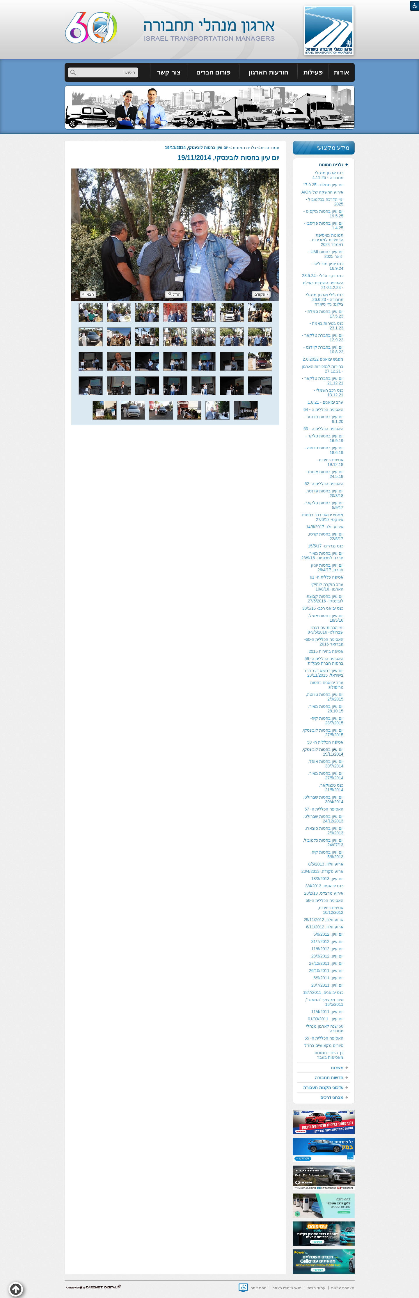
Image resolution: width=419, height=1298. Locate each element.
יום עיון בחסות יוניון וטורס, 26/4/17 (327, 567)
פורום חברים (213, 72)
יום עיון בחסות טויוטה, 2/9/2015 (324, 696)
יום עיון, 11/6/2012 (327, 948)
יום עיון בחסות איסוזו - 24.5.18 (324, 474)
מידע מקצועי (333, 147)
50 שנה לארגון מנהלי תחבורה (324, 1028)
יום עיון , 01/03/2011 (325, 1019)
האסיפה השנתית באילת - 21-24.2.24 (323, 285)
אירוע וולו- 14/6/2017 (324, 526)
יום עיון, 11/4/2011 (327, 1011)
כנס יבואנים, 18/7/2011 (323, 992)
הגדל (174, 294)
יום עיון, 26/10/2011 (326, 970)
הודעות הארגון (268, 72)
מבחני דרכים (331, 1097)
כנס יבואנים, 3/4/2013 (324, 886)
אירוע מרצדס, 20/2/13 (323, 893)
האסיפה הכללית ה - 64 (323, 409)
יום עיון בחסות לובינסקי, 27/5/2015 (322, 732)
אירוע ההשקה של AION (322, 192)
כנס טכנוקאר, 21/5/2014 (331, 787)
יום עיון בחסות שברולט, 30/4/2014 (323, 799)
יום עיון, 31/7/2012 (327, 941)
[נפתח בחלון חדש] (243, 1287)
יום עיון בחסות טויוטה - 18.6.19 (324, 450)
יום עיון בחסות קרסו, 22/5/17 (325, 536)
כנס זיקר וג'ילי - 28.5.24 (322, 275)
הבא (88, 294)
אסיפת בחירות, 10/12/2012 (330, 910)
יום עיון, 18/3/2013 (327, 878)
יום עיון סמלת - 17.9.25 (323, 184)
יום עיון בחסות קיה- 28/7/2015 (326, 720)
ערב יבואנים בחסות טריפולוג (326, 684)
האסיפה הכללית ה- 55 (324, 1038)
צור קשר (168, 72)
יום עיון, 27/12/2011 (326, 963)
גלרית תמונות (244, 147)
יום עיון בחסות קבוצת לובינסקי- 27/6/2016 (325, 598)
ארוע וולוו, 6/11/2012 (324, 927)
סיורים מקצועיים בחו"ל (323, 1045)
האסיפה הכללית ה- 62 (324, 483)
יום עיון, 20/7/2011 (327, 985)
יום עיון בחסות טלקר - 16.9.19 (324, 438)
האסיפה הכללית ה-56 (324, 900)
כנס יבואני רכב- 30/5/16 (322, 608)
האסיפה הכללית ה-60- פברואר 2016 (323, 641)
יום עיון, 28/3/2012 (327, 956)
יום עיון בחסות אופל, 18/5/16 (325, 618)
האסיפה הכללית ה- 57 (324, 809)
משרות (337, 1067)
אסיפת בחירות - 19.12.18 (329, 462)
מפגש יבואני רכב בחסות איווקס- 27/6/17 (322, 517)
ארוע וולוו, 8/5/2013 (325, 864)
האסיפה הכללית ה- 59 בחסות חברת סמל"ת (324, 661)
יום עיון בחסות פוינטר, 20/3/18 (324, 493)
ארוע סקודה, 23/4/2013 (322, 871)
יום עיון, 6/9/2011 (328, 978)
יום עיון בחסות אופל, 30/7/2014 (325, 763)
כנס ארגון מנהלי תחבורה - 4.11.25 (328, 175)
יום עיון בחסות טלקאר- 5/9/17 (323, 505)
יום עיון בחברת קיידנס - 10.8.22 (323, 349)
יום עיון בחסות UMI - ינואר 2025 (325, 254)
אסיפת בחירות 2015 (326, 651)
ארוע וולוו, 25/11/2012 (323, 919)
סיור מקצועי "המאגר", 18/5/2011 (324, 1002)
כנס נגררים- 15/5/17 (325, 546)
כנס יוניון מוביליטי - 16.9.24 (327, 266)
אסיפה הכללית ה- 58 (325, 742)
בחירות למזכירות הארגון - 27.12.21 (322, 368)
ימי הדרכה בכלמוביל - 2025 (324, 201)
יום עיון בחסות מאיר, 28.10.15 (325, 708)
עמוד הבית (270, 147)
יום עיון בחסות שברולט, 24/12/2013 (323, 818)
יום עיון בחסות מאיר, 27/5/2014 (325, 775)
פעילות (313, 72)
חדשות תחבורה (329, 1077)
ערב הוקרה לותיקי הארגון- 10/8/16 (327, 586)
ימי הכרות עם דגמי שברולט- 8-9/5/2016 (325, 629)
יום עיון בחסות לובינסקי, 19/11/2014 (228, 158)
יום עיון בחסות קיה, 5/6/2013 (326, 854)
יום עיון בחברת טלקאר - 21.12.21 (322, 380)
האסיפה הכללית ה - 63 (323, 428)
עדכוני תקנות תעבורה (323, 1087)
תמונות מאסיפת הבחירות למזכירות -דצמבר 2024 (326, 240)
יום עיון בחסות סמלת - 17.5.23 (324, 313)
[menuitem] (342, 72)
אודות (341, 72)
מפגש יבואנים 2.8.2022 (323, 359)
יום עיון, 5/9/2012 (328, 934)
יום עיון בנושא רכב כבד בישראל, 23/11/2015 (323, 673)
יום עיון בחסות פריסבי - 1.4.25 (323, 225)
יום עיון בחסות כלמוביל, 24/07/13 (323, 842)
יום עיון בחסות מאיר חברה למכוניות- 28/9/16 (322, 555)
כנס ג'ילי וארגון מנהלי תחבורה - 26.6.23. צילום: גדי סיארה (324, 299)
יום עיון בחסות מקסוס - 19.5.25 (323, 213)
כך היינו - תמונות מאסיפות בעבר (329, 1055)
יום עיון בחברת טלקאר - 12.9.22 (322, 337)
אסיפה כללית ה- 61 (326, 577)
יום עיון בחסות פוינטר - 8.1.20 (323, 419)
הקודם (261, 294)
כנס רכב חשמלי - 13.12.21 (328, 392)
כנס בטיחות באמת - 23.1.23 (326, 325)
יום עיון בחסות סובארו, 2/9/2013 (324, 830)
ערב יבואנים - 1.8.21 (325, 402)
